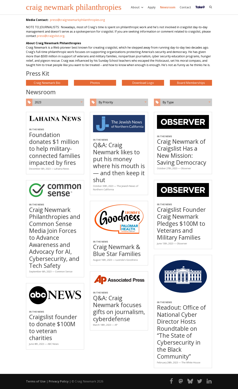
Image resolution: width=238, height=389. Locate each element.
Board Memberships (191, 83)
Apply (152, 7)
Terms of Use (36, 381)
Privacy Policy (58, 381)
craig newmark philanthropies (73, 7)
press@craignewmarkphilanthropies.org (77, 20)
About (137, 7)
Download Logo (143, 83)
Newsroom (167, 7)
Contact (185, 7)
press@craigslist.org (50, 36)
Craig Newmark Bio (47, 83)
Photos (95, 83)
